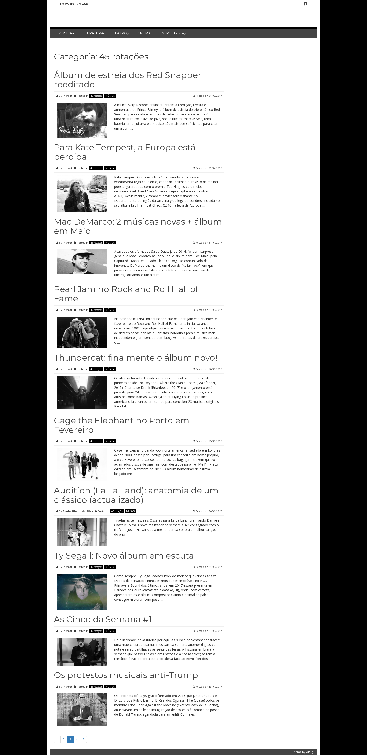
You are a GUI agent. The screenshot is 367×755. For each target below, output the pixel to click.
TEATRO (120, 33)
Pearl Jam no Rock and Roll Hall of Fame (126, 293)
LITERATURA (92, 33)
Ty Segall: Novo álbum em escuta (124, 555)
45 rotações (96, 95)
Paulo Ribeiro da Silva (78, 511)
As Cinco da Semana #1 (103, 619)
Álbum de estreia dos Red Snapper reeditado (127, 79)
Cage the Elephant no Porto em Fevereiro (121, 425)
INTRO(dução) (172, 33)
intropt (67, 95)
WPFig (309, 752)
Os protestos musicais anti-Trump (126, 675)
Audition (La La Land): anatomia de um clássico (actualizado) (136, 495)
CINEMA (143, 33)
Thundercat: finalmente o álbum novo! (135, 357)
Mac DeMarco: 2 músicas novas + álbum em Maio (138, 226)
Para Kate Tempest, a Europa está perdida (124, 152)
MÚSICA (65, 33)
